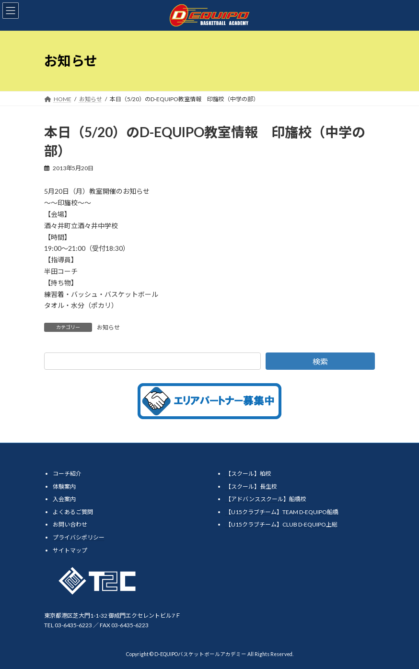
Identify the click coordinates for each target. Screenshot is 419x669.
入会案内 (64, 499)
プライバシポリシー (79, 537)
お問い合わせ (70, 524)
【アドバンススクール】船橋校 (265, 499)
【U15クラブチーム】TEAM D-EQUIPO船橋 (281, 512)
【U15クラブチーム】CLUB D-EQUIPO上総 (281, 524)
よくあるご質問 (73, 512)
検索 (320, 361)
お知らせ (108, 327)
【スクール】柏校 (248, 473)
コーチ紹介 (67, 473)
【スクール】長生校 (251, 486)
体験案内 (64, 486)
